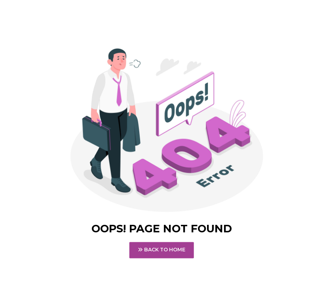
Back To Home (161, 250)
